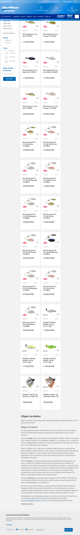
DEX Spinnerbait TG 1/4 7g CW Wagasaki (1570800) (49, 162)
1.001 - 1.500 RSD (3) (10, 74)
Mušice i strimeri (9, 34)
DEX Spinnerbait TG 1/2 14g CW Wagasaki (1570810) (70, 127)
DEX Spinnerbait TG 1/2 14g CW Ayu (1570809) (29, 127)
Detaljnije (9, 525)
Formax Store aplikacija (36, 460)
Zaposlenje (32, 437)
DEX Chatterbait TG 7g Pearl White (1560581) (30, 91)
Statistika (21, 529)
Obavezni (12, 529)
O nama (31, 434)
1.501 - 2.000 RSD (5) (10, 78)
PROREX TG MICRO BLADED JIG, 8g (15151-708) (49, 269)
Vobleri (6, 44)
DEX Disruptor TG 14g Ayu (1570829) (50, 91)
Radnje (30, 448)
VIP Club (31, 457)
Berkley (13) (8, 61)
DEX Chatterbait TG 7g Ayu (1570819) (30, 55)
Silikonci (7, 46)
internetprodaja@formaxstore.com (32, 409)
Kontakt (31, 442)
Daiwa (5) (8, 63)
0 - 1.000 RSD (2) (10, 71)
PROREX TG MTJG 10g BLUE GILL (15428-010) (69, 269)
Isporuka (56, 442)
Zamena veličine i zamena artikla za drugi (64, 461)
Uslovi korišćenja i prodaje (62, 434)
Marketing (31, 529)
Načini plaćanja (58, 445)
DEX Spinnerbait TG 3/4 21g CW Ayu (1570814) (69, 162)
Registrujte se (67, 1)
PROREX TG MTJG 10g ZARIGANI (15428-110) (29, 305)
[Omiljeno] (75, 2)
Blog (29, 451)
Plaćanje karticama (60, 448)
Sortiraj (61, 27)
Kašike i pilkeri (8, 39)
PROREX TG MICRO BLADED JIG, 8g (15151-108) (69, 234)
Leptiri (6, 36)
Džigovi (6, 41)
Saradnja (31, 439)
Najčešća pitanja (33, 445)
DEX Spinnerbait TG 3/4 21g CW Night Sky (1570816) (50, 198)
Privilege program (34, 454)
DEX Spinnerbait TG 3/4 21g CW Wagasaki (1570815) (70, 198)
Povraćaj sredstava (60, 457)
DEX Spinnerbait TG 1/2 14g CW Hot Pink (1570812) (49, 127)
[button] (77, 16)
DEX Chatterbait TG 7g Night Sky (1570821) (70, 55)
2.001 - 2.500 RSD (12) (10, 82)
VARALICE (21, 22)
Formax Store (6, 22)
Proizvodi (14, 22)
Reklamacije (58, 454)
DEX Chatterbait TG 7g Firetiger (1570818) (50, 55)
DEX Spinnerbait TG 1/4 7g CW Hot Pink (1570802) (29, 162)
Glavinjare (7, 49)
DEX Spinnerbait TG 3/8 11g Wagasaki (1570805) (49, 234)
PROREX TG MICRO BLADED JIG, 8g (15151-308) (29, 269)
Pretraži (9, 99)
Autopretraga (52, 27)
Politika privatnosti (60, 437)
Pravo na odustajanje (61, 451)
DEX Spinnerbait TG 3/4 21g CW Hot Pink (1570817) (29, 198)
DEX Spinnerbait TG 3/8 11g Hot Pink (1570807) (29, 234)
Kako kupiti (57, 439)
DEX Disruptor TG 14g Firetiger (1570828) (70, 91)
